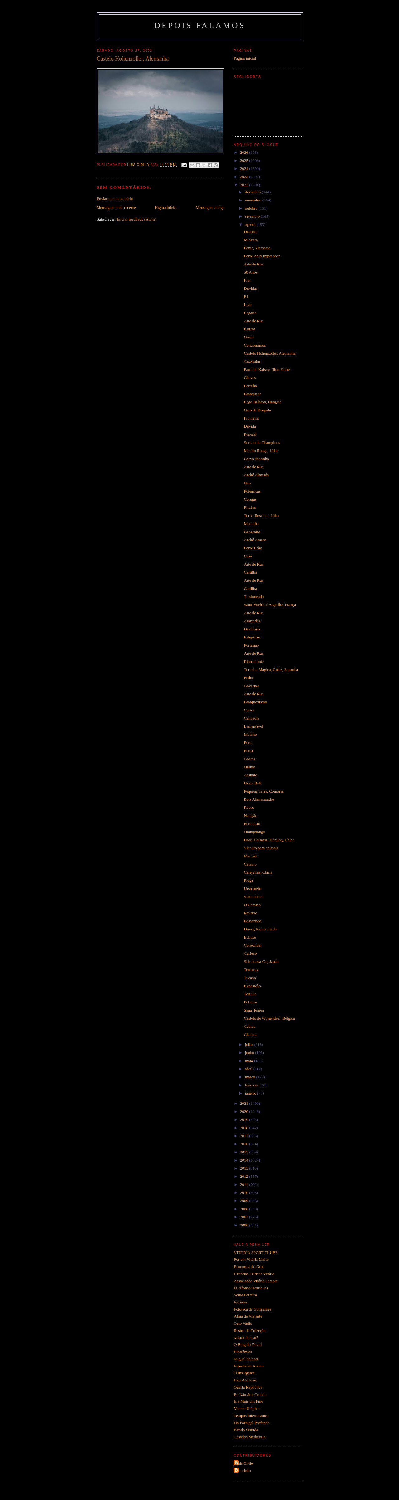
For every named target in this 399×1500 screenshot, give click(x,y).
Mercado (251, 856)
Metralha (251, 523)
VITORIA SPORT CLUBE (256, 1252)
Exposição (252, 985)
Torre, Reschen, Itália (261, 515)
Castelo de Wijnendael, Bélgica (269, 1018)
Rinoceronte (254, 661)
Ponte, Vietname (257, 247)
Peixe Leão (253, 548)
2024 (244, 168)
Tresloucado (254, 596)
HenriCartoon (245, 1380)
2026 (244, 152)
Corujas (250, 499)
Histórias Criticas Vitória (254, 1273)
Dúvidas (250, 288)
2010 (244, 1192)
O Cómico (252, 904)
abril (249, 1068)
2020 (244, 1111)
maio (249, 1060)
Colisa (249, 710)
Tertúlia (250, 994)
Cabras (249, 1026)
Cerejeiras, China (258, 872)
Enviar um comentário (115, 198)
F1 (246, 296)
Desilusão (252, 629)
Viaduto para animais (261, 848)
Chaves (250, 377)
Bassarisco (252, 921)
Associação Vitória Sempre (256, 1281)
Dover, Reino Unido (260, 929)
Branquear (252, 393)
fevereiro (253, 1085)
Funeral (250, 434)
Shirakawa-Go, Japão (261, 961)
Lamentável (253, 726)
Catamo (250, 864)
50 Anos (250, 272)
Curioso (250, 953)
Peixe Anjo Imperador (262, 256)
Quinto (249, 767)
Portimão (251, 645)
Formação (252, 823)
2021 (244, 1103)
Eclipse (250, 937)
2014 (244, 1160)
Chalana (250, 1034)
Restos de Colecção (250, 1330)
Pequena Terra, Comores (264, 791)
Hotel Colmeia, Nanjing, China (269, 839)
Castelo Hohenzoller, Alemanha (269, 353)
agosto (251, 224)
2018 (244, 1127)
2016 (244, 1144)
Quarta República (248, 1387)
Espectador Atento (249, 1366)
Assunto (250, 775)
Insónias (240, 1302)
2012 (244, 1176)
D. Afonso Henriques (251, 1287)
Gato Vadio (243, 1323)
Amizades (252, 621)
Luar (248, 304)
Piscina (250, 507)
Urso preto (252, 888)
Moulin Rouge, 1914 (260, 450)
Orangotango (254, 831)
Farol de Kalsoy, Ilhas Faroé (267, 369)
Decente (250, 231)
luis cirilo (243, 1470)
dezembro (253, 192)
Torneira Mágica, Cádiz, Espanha (271, 669)
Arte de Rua (253, 264)
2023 (244, 176)
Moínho (250, 734)
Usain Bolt (252, 783)
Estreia (249, 329)
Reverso (250, 912)
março (250, 1077)
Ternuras (251, 969)
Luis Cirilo (244, 1463)
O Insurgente (244, 1373)
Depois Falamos (200, 25)
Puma (248, 750)
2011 (244, 1184)
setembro (253, 216)
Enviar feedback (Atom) (136, 219)
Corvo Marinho (256, 458)
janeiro (251, 1093)
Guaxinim (252, 361)
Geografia (252, 531)
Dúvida (250, 426)
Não (247, 483)
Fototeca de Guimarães (252, 1309)
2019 (244, 1119)
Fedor (248, 677)
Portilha (250, 385)
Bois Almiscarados (259, 799)
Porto (248, 742)
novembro (253, 200)
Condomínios (255, 345)
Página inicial (166, 207)
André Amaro (255, 539)
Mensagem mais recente (116, 207)
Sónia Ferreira (245, 1295)
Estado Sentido (246, 1429)
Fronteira (251, 418)
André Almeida (256, 475)
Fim (247, 280)
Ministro (251, 239)
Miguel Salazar (246, 1359)
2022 (244, 184)
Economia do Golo (249, 1266)
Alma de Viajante (248, 1316)
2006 (244, 1225)
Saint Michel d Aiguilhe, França (270, 604)
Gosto (248, 337)
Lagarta (250, 312)
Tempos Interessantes (251, 1415)
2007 (244, 1217)
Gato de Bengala (257, 410)
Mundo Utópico (247, 1408)
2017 (244, 1135)
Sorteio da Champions (262, 442)
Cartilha (250, 572)
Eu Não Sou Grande (250, 1394)
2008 (244, 1208)
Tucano (250, 977)
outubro (252, 208)
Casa (248, 556)
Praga (248, 880)
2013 (244, 1168)
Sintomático (253, 896)
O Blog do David (248, 1344)
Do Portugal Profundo (252, 1422)
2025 (244, 160)
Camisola (251, 718)
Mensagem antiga (210, 207)
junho (250, 1052)
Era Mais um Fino (248, 1401)
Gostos (249, 758)
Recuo (249, 807)
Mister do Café (246, 1337)
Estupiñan (252, 637)
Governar (251, 685)
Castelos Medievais (249, 1436)
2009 (244, 1200)
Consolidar (253, 945)
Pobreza (250, 1002)
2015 (244, 1152)
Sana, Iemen (254, 1010)
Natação (250, 815)
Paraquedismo (255, 702)
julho (249, 1044)
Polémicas (252, 491)
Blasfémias (243, 1351)
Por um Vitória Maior (251, 1259)
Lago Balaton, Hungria (262, 402)
